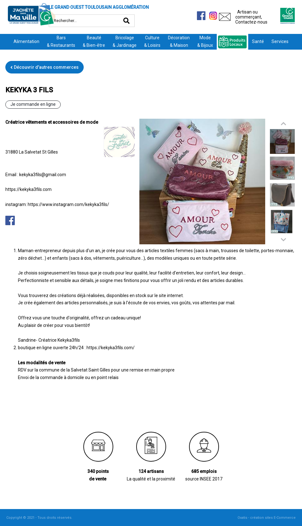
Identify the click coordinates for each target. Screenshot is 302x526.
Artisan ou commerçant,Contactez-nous (251, 16)
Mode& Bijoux (205, 41)
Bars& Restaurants (61, 41)
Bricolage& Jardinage (125, 41)
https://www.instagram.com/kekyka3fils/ (68, 204)
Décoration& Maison (179, 41)
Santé (258, 41)
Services (279, 41)
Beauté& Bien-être (94, 41)
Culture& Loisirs (152, 41)
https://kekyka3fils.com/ (111, 347)
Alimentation (26, 41)
